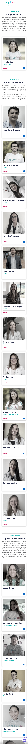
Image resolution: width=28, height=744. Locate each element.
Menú (21, 6)
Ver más (5, 68)
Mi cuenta (12, 6)
